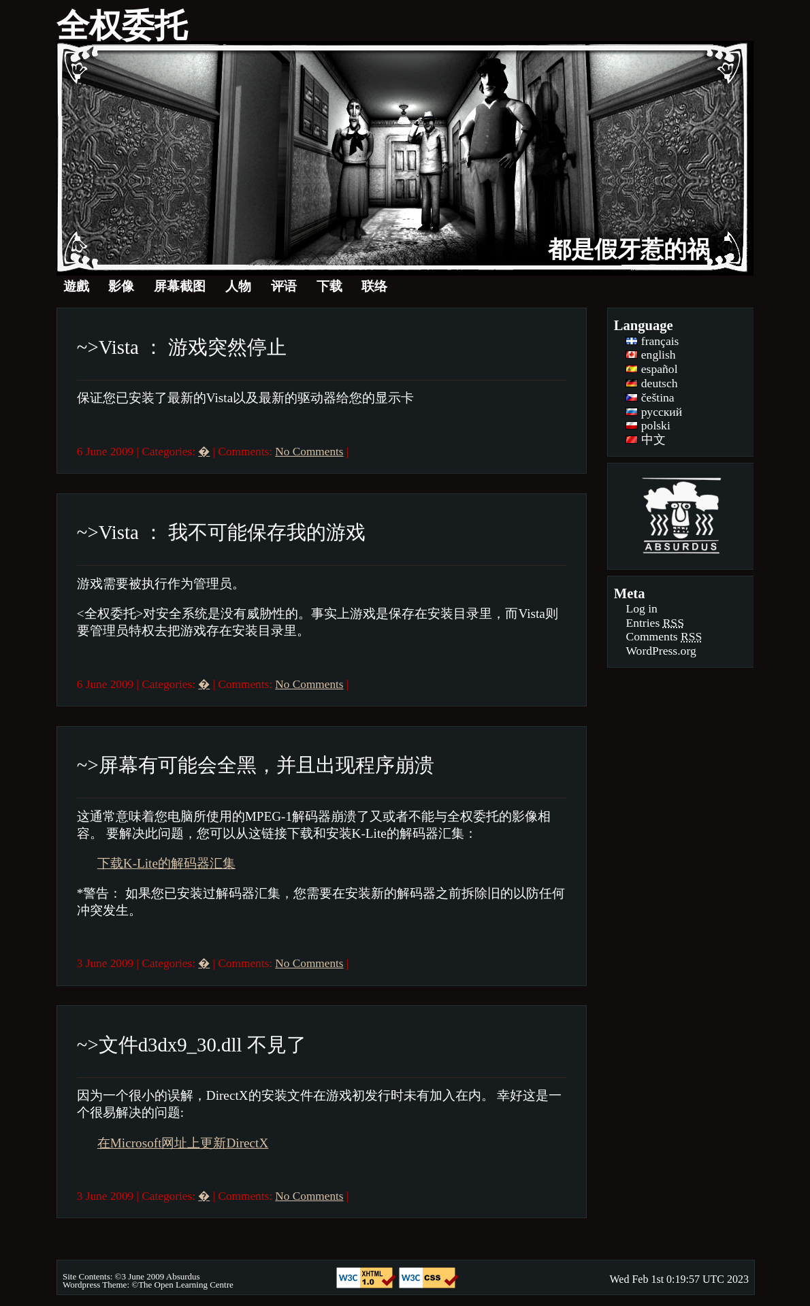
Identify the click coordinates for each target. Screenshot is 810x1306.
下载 (329, 286)
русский (654, 412)
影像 (121, 286)
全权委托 (121, 25)
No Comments (309, 451)
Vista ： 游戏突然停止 (193, 347)
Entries (655, 623)
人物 (238, 286)
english (650, 354)
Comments (664, 636)
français (652, 341)
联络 (374, 286)
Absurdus (183, 1276)
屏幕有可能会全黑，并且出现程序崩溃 (266, 765)
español (651, 369)
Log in (641, 608)
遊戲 (76, 286)
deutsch (651, 383)
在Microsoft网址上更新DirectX (182, 1143)
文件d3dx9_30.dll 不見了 (202, 1045)
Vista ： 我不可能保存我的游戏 (232, 532)
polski (648, 425)
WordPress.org (661, 650)
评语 (284, 286)
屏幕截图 (180, 286)
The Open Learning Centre (185, 1284)
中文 (645, 439)
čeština (650, 397)
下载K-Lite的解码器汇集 (166, 863)
